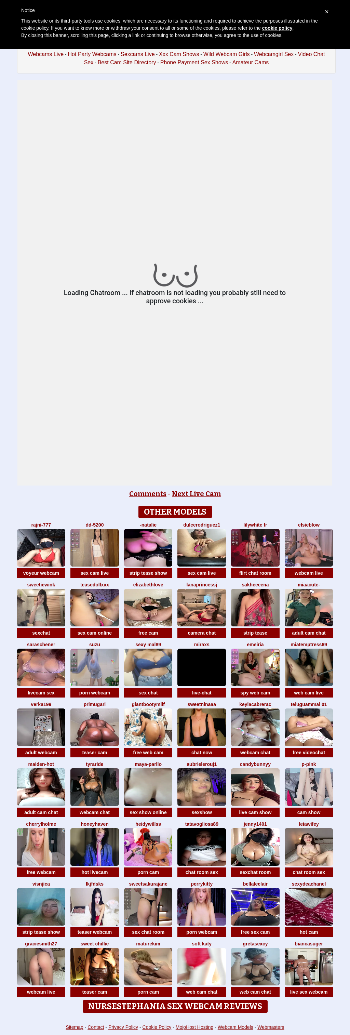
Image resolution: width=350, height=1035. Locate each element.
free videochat (309, 752)
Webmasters (270, 1027)
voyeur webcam (41, 573)
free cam (148, 633)
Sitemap (74, 1027)
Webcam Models (235, 1027)
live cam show (255, 812)
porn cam (148, 872)
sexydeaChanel (309, 884)
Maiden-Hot (41, 764)
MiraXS (202, 644)
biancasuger (309, 943)
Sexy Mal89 (148, 644)
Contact (96, 1027)
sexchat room (255, 872)
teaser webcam (95, 932)
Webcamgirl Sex (274, 54)
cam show (309, 812)
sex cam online (95, 633)
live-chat (202, 692)
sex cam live (95, 573)
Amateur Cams (250, 62)
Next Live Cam (196, 494)
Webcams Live (46, 54)
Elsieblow (309, 525)
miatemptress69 (309, 644)
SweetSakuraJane (148, 884)
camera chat (202, 633)
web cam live (308, 692)
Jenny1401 (255, 824)
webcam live (309, 573)
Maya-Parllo (148, 764)
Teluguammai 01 (309, 704)
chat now (201, 752)
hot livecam (94, 872)
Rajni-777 (41, 525)
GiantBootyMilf (148, 704)
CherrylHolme (41, 824)
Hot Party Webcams (92, 54)
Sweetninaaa (202, 704)
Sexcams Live (138, 54)
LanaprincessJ (202, 584)
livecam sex (41, 692)
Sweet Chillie (95, 943)
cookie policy (277, 28)
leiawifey (309, 824)
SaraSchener (41, 644)
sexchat (41, 633)
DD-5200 (95, 525)
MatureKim (148, 943)
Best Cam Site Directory (127, 62)
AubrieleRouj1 (202, 764)
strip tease (255, 633)
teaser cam (94, 752)
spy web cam (255, 692)
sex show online (148, 812)
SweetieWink (41, 584)
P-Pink (309, 764)
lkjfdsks (95, 884)
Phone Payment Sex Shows (194, 62)
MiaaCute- (309, 584)
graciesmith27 (41, 943)
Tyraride (94, 764)
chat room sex (202, 872)
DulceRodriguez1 (201, 525)
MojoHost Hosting (195, 1027)
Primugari (95, 704)
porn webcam (94, 692)
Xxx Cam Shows (179, 54)
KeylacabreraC (255, 704)
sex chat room (148, 932)
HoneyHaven (95, 824)
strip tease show (148, 573)
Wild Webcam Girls (226, 54)
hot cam (309, 932)
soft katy (202, 943)
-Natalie (148, 525)
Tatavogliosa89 (201, 824)
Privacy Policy (123, 1027)
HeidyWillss (148, 824)
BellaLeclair (255, 884)
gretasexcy (255, 943)
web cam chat (201, 992)
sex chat (148, 692)
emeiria (255, 644)
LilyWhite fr (255, 525)
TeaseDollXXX (94, 584)
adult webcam (41, 752)
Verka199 (41, 704)
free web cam (148, 752)
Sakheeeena (255, 584)
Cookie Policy (157, 1027)
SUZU (94, 644)
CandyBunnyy (255, 764)
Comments (147, 494)
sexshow (202, 812)
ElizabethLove (148, 584)
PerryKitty (202, 884)
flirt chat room (255, 573)
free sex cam (255, 932)
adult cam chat (309, 633)
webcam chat (255, 752)
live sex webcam (309, 992)
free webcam (41, 872)
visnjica (41, 884)
